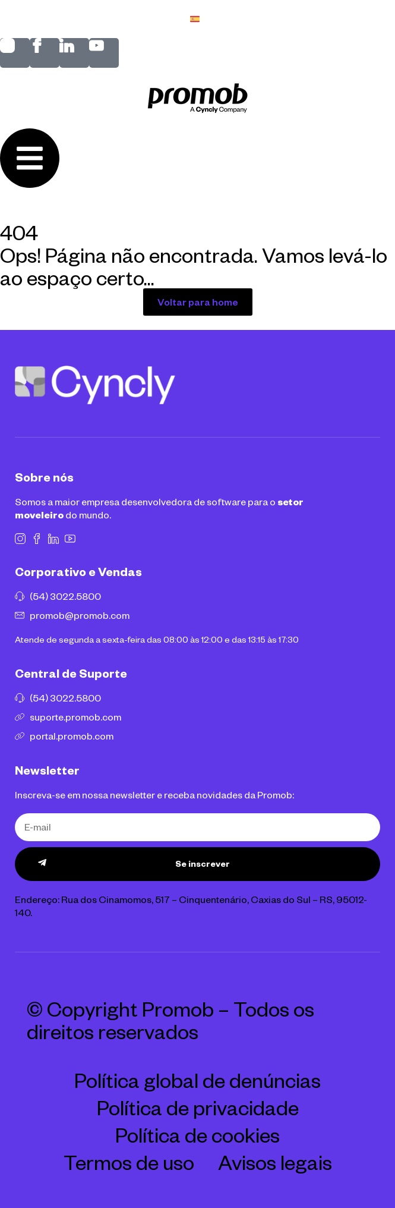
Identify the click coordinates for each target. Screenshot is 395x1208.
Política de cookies (197, 1134)
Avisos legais (275, 1162)
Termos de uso (129, 1162)
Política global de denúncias (197, 1080)
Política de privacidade (198, 1107)
